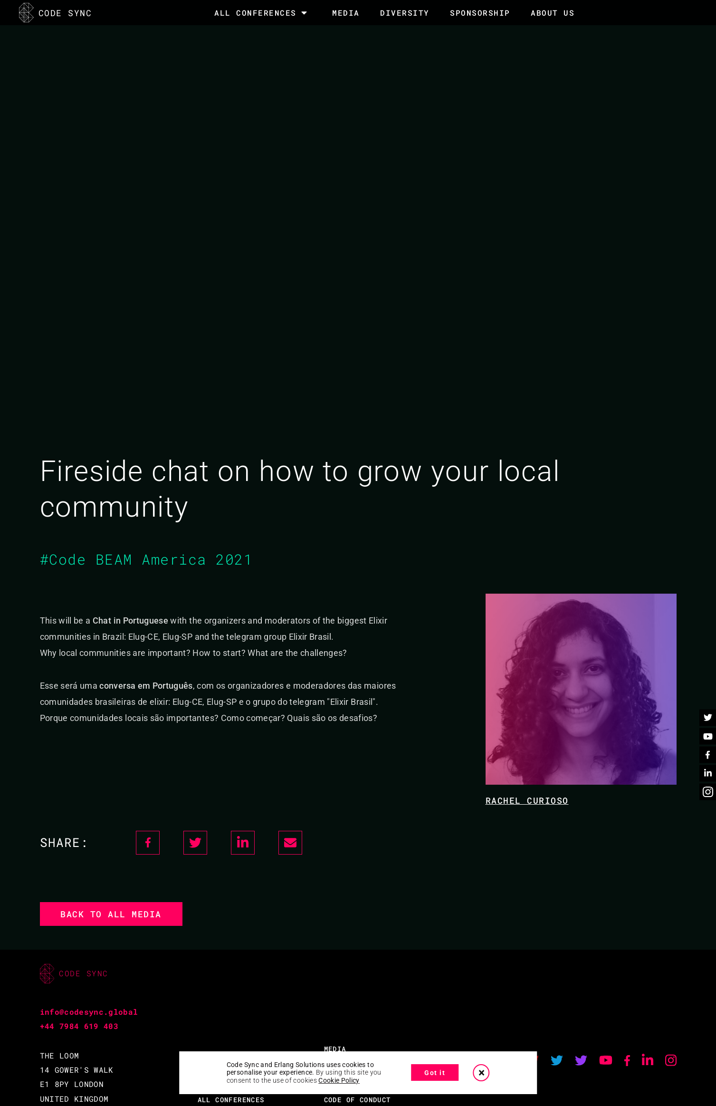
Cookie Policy (339, 1080)
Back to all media (111, 914)
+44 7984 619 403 (79, 1026)
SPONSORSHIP (480, 13)
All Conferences (255, 13)
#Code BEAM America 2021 (146, 559)
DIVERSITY (405, 13)
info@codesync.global (89, 1012)
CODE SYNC (55, 12)
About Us (552, 13)
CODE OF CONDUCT (357, 1099)
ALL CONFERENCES (231, 1099)
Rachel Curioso (527, 800)
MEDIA (346, 13)
